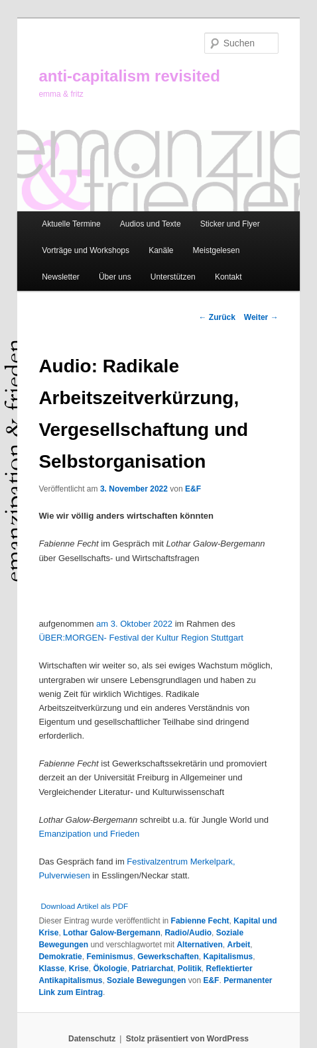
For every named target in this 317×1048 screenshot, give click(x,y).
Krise (79, 968)
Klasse (51, 968)
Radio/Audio (188, 932)
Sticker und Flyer (230, 224)
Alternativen (199, 944)
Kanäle (161, 250)
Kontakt (228, 277)
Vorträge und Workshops (85, 250)
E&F (193, 489)
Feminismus (109, 956)
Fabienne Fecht (200, 920)
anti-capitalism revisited (129, 76)
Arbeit (238, 944)
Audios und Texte (150, 224)
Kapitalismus (228, 956)
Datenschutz (91, 1038)
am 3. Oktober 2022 (134, 624)
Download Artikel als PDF (84, 906)
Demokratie (60, 956)
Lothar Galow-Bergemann (111, 932)
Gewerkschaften (168, 956)
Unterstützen (173, 277)
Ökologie (110, 968)
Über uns (115, 277)
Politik (190, 968)
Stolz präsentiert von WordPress (187, 1038)
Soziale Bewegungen (146, 980)
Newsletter (61, 277)
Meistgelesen (216, 250)
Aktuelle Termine (71, 224)
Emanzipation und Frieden (88, 834)
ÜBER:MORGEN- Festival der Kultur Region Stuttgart (140, 638)
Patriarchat (152, 968)
